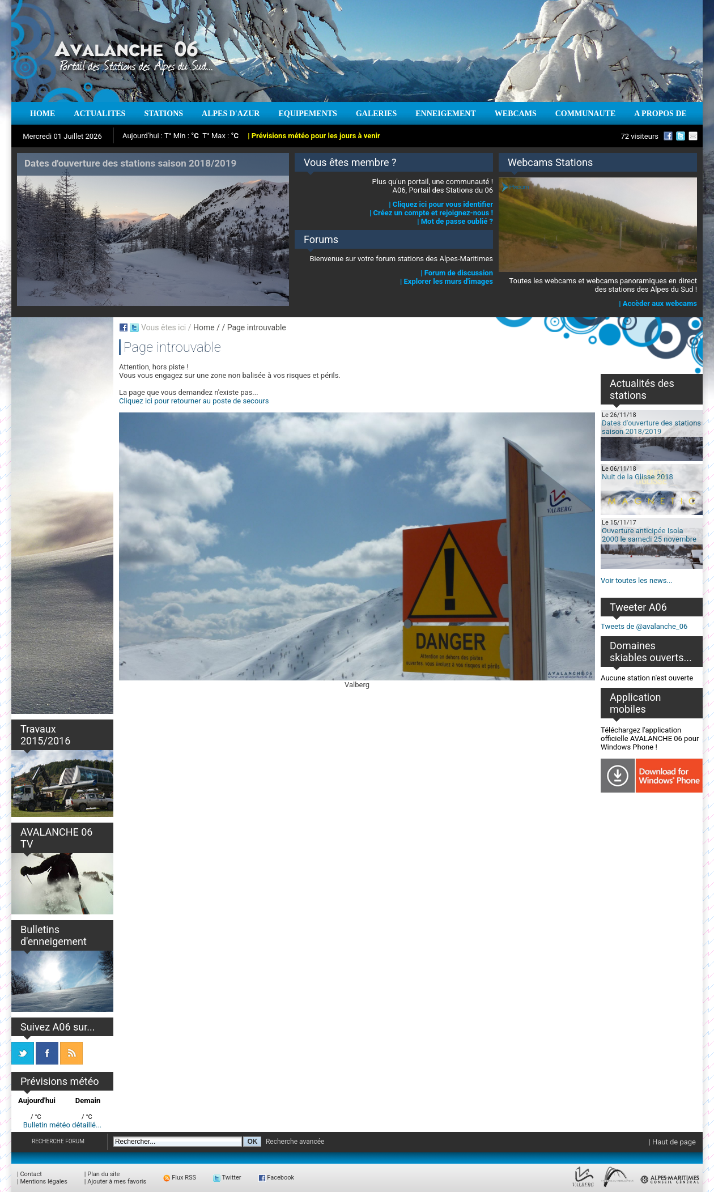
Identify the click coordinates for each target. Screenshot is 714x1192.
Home (204, 327)
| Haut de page (672, 1142)
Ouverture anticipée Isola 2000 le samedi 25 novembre (649, 534)
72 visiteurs (639, 136)
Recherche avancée (295, 1142)
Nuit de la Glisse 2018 (637, 476)
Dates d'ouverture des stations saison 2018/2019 (651, 427)
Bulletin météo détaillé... (62, 1125)
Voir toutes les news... (637, 580)
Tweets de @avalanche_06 (644, 626)
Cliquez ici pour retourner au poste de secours (194, 401)
